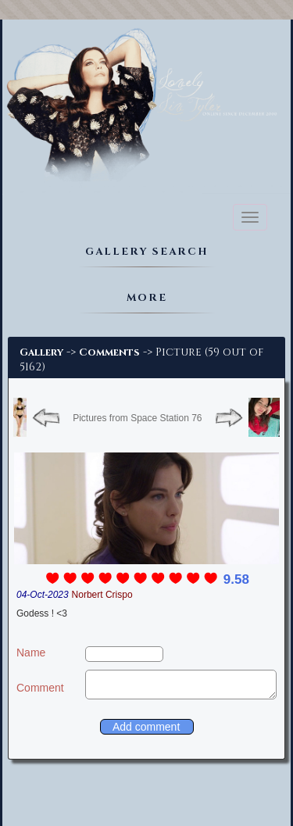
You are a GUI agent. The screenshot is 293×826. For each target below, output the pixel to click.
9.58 (236, 579)
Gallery (41, 352)
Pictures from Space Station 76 (137, 418)
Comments (109, 352)
